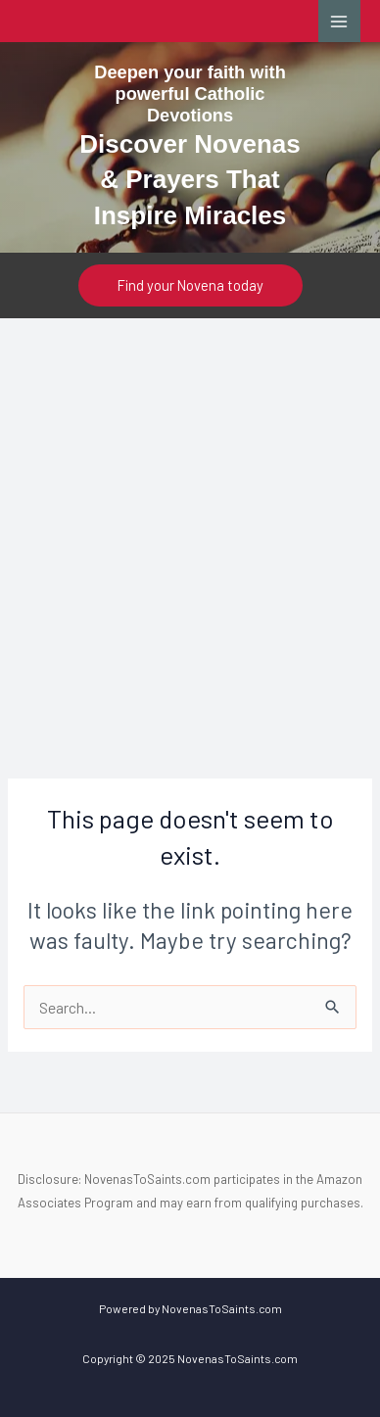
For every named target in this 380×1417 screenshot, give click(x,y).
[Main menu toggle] (339, 21)
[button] (190, 285)
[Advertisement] (190, 518)
